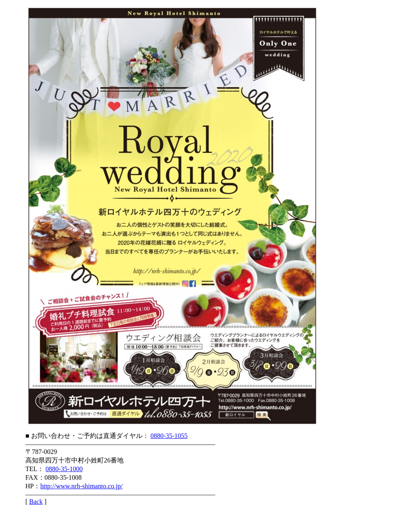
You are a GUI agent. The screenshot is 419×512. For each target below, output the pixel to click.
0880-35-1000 (64, 468)
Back (36, 501)
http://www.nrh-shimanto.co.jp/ (81, 486)
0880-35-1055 (169, 435)
